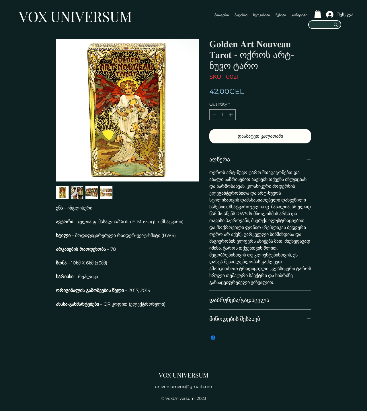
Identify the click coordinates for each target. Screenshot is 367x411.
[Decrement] (213, 115)
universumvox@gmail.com (183, 386)
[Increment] (231, 115)
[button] (317, 14)
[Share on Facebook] (213, 337)
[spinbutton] (222, 115)
